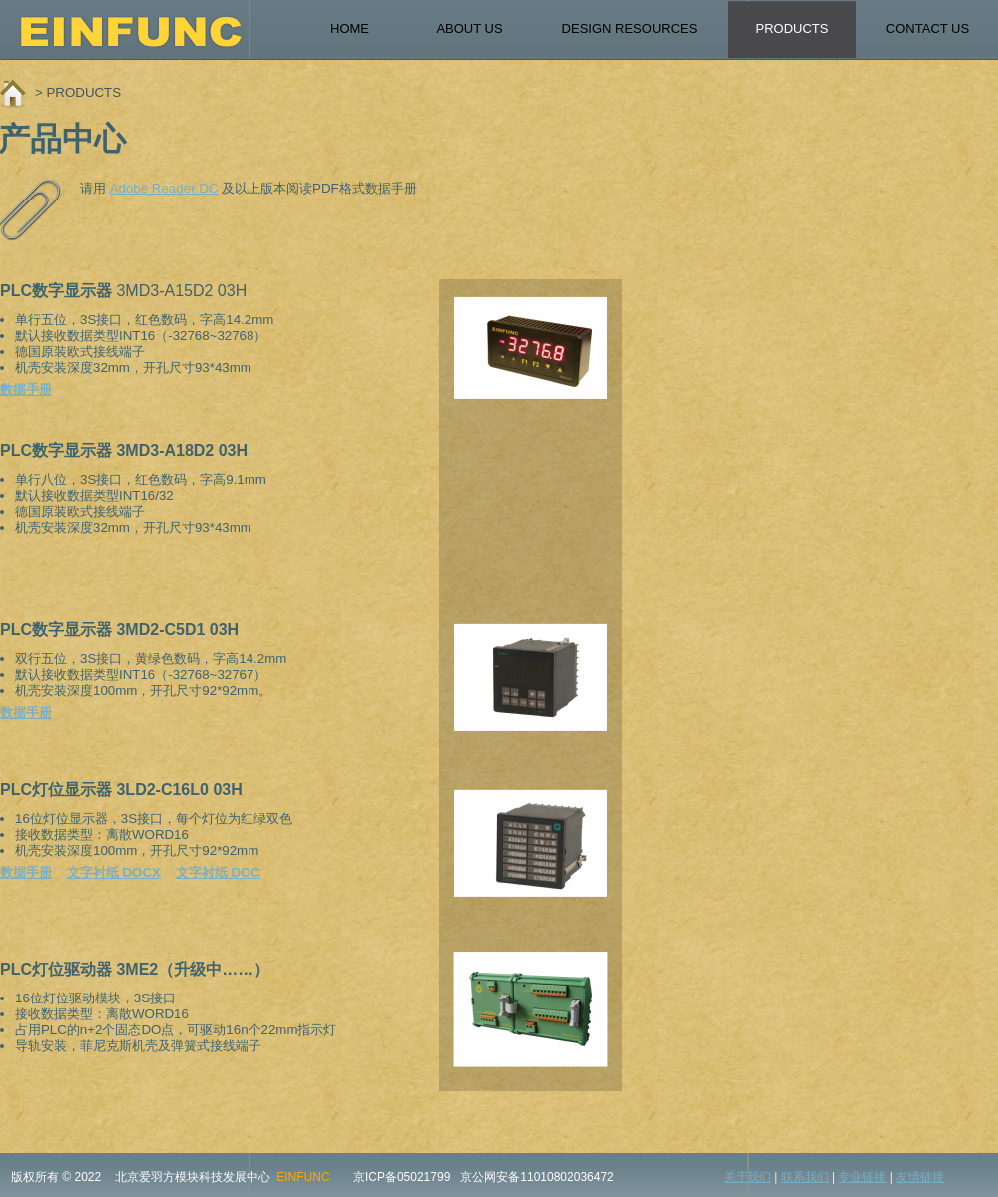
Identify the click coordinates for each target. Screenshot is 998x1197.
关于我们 (747, 1177)
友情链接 (920, 1177)
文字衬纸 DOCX (114, 872)
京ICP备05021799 (401, 1177)
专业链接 (862, 1177)
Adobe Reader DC (164, 188)
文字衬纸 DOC (218, 872)
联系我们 (805, 1177)
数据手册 (26, 389)
